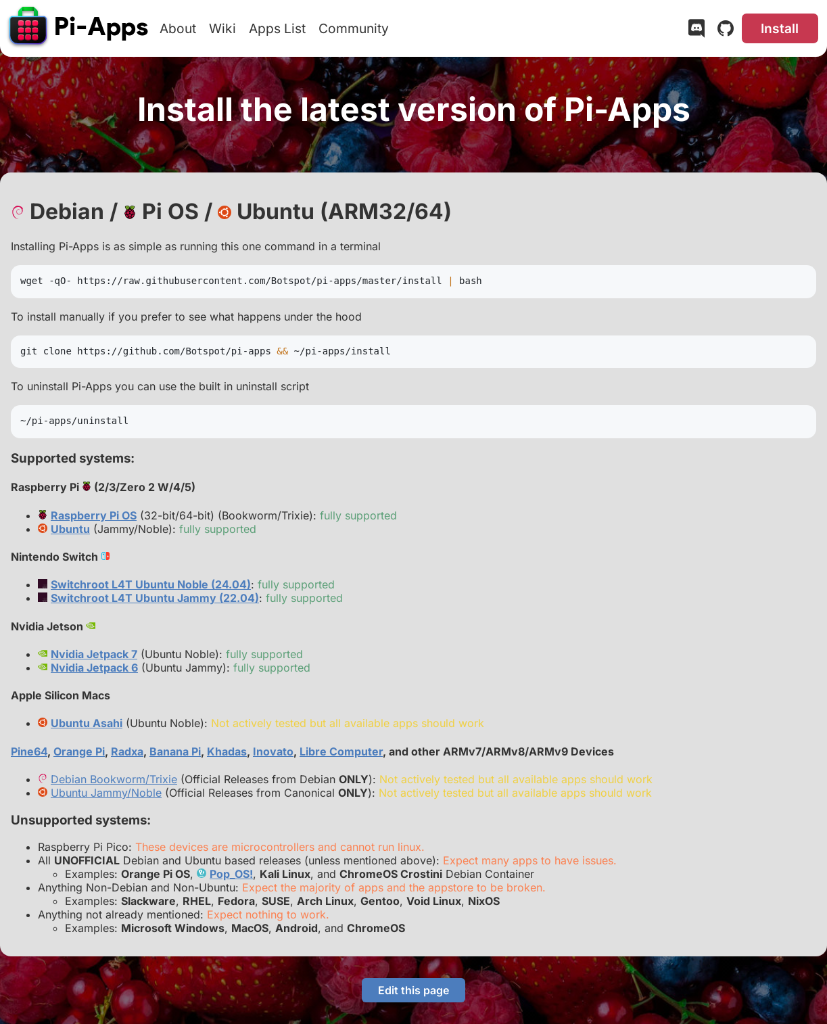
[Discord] (696, 31)
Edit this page (413, 990)
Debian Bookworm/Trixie (114, 779)
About (178, 28)
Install (780, 28)
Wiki (222, 28)
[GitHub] (725, 31)
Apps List (277, 28)
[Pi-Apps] (79, 28)
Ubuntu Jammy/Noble (106, 792)
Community (353, 28)
